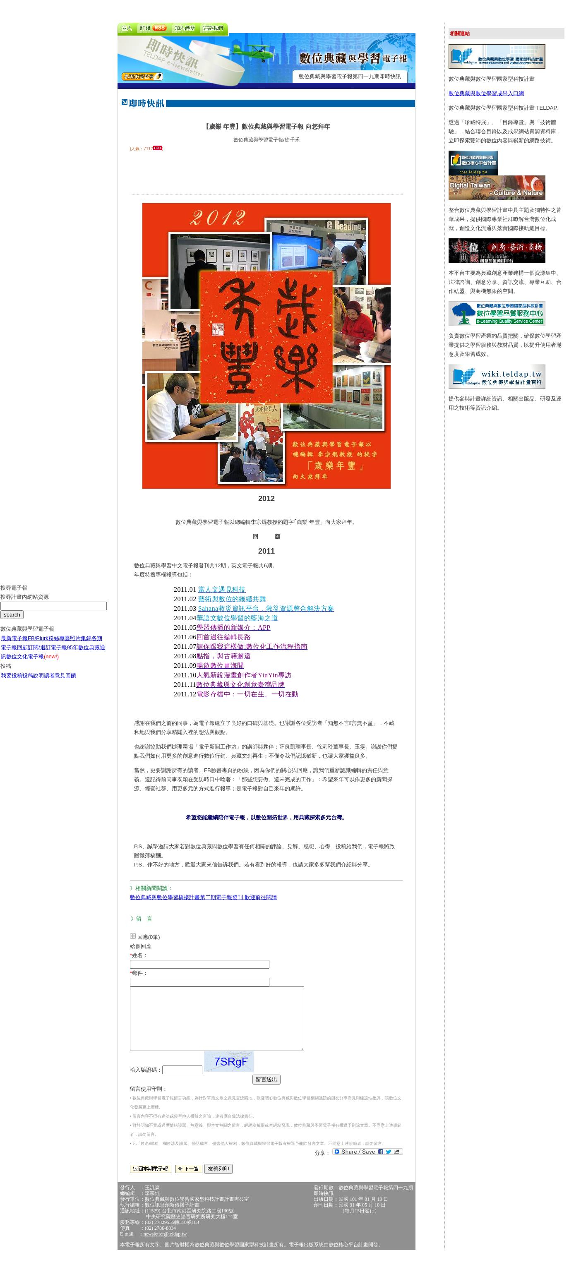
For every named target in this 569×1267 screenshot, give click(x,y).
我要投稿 (11, 682)
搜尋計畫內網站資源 (24, 603)
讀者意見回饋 (60, 682)
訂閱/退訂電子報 (47, 653)
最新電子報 (14, 644)
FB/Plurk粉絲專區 (49, 644)
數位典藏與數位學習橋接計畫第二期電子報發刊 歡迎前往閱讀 (203, 897)
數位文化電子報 (32, 663)
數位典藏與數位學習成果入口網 (486, 93)
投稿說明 (33, 682)
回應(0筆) (148, 937)
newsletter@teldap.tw (165, 1246)
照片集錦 (80, 644)
